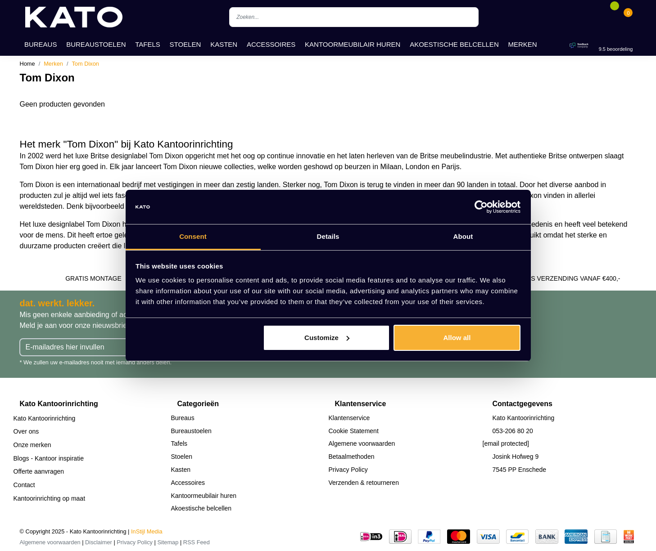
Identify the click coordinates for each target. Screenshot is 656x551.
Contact (24, 484)
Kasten (223, 44)
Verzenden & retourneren (364, 482)
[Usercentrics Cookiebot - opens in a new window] (481, 207)
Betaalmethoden (352, 456)
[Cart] (628, 17)
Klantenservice (349, 417)
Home (27, 63)
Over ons (26, 431)
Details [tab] (328, 236)
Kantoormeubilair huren (352, 44)
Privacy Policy (348, 469)
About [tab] (463, 236)
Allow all (457, 337)
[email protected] (506, 443)
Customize (326, 337)
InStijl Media (147, 531)
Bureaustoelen (96, 44)
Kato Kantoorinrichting (45, 418)
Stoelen (185, 44)
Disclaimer (98, 542)
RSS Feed (196, 542)
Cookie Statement (354, 431)
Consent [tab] (193, 236)
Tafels (147, 44)
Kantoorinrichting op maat (50, 498)
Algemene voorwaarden (362, 443)
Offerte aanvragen (39, 471)
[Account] (601, 17)
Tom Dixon (85, 63)
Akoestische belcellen (454, 44)
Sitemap (167, 542)
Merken (522, 44)
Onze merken (32, 444)
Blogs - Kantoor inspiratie (49, 458)
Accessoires (271, 44)
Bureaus (40, 44)
